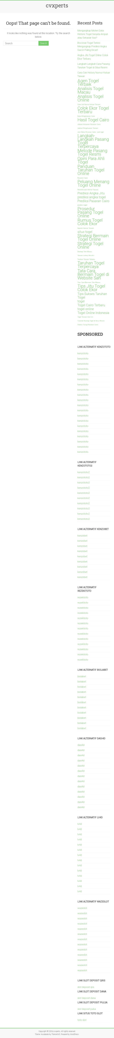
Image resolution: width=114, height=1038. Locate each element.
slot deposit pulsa (86, 1009)
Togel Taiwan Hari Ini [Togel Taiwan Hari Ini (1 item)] (85, 317)
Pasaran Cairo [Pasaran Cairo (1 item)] (82, 178)
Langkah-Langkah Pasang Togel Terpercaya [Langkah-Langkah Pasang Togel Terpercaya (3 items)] (93, 141)
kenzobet (82, 535)
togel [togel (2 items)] (81, 301)
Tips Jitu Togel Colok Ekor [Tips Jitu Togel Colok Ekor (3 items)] (91, 287)
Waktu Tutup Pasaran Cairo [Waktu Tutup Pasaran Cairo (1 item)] (87, 325)
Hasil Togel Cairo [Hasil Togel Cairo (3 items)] (93, 120)
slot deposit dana (86, 998)
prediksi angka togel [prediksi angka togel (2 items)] (91, 197)
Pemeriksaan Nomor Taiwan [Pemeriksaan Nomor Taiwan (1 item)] (87, 190)
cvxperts (57, 5)
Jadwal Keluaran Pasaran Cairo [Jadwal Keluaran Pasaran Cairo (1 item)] (88, 124)
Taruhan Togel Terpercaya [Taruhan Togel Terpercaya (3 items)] (90, 264)
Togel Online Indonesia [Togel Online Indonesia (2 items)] (93, 313)
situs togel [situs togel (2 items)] (84, 232)
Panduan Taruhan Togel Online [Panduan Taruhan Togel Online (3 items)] (90, 170)
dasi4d (80, 745)
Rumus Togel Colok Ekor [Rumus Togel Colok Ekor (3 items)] (90, 221)
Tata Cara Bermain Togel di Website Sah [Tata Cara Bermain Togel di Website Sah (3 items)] (93, 274)
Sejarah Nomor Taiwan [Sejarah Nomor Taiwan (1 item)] (85, 228)
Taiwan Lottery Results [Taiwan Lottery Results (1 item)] (85, 255)
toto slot (81, 1020)
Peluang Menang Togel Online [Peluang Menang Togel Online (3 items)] (93, 183)
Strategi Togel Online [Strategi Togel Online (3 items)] (90, 245)
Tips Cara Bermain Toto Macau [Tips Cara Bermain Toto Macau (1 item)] (88, 282)
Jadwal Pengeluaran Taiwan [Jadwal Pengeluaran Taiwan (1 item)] (87, 128)
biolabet (81, 676)
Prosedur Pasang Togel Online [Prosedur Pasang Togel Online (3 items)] (90, 212)
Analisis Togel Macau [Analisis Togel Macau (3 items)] (90, 90)
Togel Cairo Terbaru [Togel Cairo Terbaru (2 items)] (91, 305)
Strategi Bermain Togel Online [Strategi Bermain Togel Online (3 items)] (93, 237)
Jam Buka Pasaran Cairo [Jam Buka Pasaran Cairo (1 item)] (86, 132)
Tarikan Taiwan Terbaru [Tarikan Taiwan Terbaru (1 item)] (86, 259)
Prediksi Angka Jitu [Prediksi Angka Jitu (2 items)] (91, 193)
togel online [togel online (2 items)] (85, 309)
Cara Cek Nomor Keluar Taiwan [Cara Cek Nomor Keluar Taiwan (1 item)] (88, 104)
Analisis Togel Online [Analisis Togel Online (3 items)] (90, 98)
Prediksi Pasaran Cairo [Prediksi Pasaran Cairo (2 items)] (93, 201)
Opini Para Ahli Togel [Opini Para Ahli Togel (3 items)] (90, 160)
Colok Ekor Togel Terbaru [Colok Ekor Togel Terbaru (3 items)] (93, 109)
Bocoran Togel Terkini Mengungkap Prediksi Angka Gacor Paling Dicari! (92, 46)
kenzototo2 (83, 472)
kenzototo (82, 353)
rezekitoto (82, 597)
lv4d (79, 824)
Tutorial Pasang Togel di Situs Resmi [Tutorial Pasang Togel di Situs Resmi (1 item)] (90, 321)
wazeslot (82, 908)
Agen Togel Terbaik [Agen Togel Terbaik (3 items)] (88, 82)
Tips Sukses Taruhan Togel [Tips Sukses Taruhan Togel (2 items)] (92, 295)
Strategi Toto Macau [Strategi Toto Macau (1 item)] (84, 252)
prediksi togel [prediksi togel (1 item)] (82, 205)
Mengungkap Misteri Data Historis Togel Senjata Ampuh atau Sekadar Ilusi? (92, 34)
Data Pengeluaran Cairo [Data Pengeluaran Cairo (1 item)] (86, 116)
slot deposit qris (85, 987)
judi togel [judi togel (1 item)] (100, 132)
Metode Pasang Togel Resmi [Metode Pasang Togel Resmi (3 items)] (92, 152)
